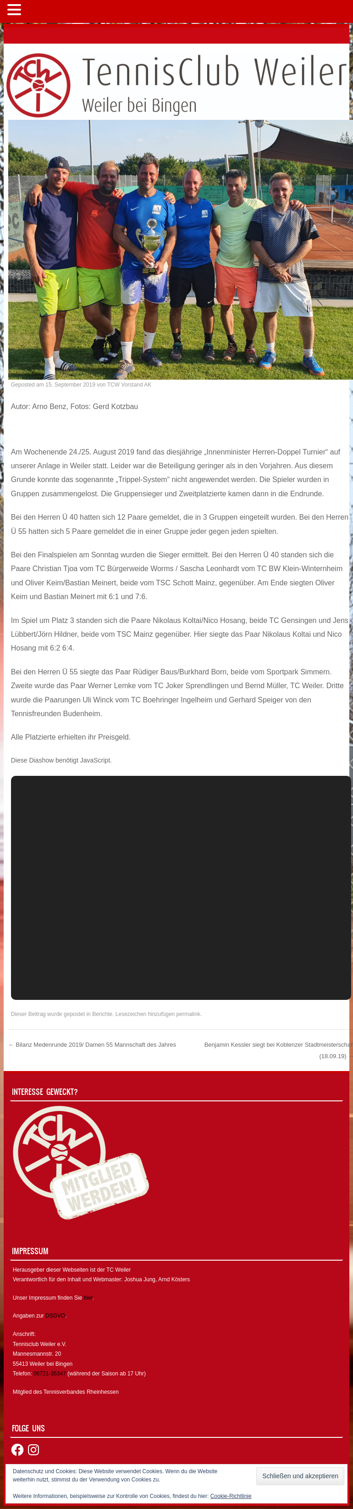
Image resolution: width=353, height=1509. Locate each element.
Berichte (102, 1014)
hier (87, 1298)
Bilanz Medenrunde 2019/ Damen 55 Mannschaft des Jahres (92, 1044)
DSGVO (55, 1316)
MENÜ (39, 11)
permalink (188, 1014)
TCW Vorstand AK (129, 384)
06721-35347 (49, 1373)
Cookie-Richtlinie (231, 1496)
